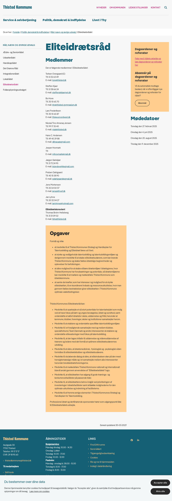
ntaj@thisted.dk (59, 129)
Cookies (94, 457)
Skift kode (9, 472)
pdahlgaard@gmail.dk (62, 178)
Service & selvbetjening (19, 20)
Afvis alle (160, 491)
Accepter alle (160, 482)
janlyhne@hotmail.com (62, 203)
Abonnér (142, 103)
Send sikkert (95, 449)
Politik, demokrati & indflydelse (64, 20)
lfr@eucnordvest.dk (61, 117)
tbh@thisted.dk (59, 219)
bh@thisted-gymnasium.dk (64, 104)
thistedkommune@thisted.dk (18, 460)
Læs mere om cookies (39, 491)
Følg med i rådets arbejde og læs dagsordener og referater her (148, 61)
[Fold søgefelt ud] (166, 7)
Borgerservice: (52, 444)
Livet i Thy (99, 20)
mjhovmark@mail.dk (61, 154)
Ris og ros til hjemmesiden (102, 462)
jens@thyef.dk (58, 191)
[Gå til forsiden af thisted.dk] (17, 7)
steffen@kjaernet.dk (61, 92)
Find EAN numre (97, 444)
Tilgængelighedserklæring (102, 453)
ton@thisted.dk (59, 80)
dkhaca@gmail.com (61, 141)
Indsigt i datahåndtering (101, 466)
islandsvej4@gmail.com (63, 166)
